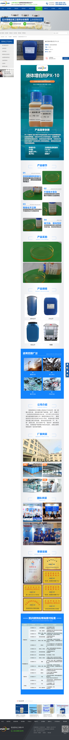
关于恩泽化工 (57, 721)
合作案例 (53, 8)
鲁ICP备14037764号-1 (41, 730)
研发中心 (46, 8)
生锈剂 (3, 63)
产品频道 (10, 36)
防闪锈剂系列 (5, 45)
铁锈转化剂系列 (5, 54)
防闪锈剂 (9, 8)
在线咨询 (66, 58)
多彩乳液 (23, 8)
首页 (6, 36)
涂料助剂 (16, 8)
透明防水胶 (4, 66)
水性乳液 (4, 51)
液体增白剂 (15, 36)
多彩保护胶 (31, 8)
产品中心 (39, 8)
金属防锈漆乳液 (5, 57)
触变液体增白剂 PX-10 (23, 36)
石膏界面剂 (4, 60)
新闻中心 (60, 8)
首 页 (3, 8)
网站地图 (65, 721)
